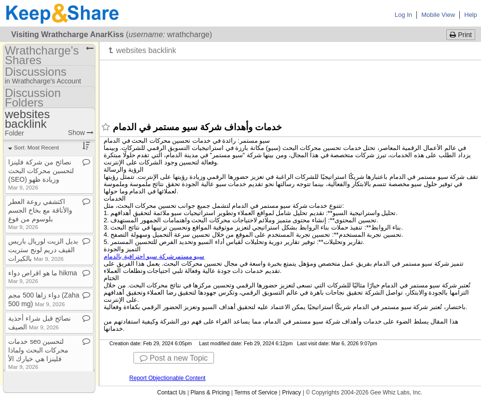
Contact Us (171, 392)
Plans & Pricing (209, 392)
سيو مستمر (154, 256)
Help (470, 14)
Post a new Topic (174, 358)
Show (81, 132)
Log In (403, 14)
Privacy (291, 392)
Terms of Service (255, 392)
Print (461, 35)
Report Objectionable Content (167, 378)
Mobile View (438, 14)
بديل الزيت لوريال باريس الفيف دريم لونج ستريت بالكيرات (43, 249)
